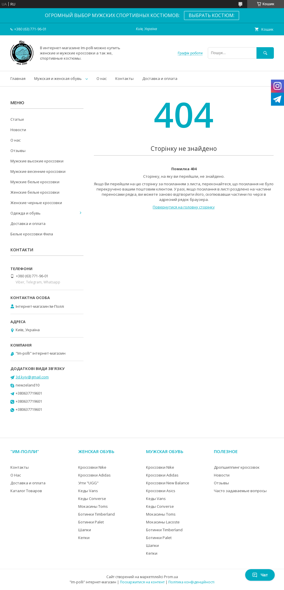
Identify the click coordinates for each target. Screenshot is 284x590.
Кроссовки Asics (160, 490)
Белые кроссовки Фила (31, 234)
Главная (18, 78)
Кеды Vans (88, 490)
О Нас (15, 475)
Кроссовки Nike (92, 467)
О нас (102, 78)
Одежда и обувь (25, 213)
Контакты (124, 78)
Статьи (17, 119)
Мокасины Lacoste (163, 522)
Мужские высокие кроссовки (36, 161)
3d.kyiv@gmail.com (32, 377)
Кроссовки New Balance (167, 482)
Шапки (84, 529)
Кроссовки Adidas (94, 475)
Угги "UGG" (88, 482)
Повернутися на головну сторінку (184, 207)
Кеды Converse (92, 498)
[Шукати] (265, 52)
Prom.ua (171, 576)
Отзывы (18, 150)
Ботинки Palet (91, 522)
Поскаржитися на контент (142, 582)
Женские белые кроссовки (34, 192)
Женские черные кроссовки (36, 202)
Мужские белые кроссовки (34, 181)
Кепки (84, 537)
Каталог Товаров (26, 490)
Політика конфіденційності (191, 582)
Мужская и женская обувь (58, 78)
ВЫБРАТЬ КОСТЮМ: (211, 15)
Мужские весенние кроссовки (37, 171)
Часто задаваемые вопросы (240, 490)
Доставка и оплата (159, 78)
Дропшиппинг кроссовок (237, 467)
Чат (260, 575)
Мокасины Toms (93, 506)
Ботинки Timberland (96, 514)
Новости (18, 129)
